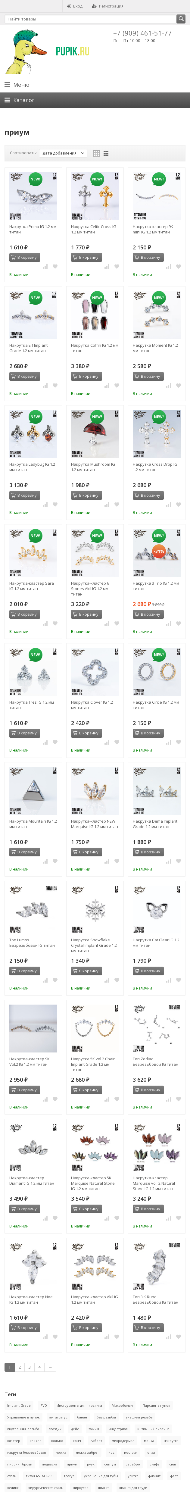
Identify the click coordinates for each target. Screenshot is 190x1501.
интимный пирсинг (153, 1429)
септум (110, 1464)
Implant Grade (19, 1405)
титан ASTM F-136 (40, 1476)
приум (72, 1464)
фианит (154, 1476)
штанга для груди (133, 1487)
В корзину (24, 257)
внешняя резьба (139, 1417)
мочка (149, 1440)
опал (151, 1452)
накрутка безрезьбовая (26, 1452)
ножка (61, 1452)
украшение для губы (101, 1476)
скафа (155, 1464)
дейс (75, 1429)
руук (91, 1464)
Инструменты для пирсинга (79, 1405)
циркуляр (81, 1487)
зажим (94, 1429)
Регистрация (107, 6)
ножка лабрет (87, 1452)
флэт (174, 1476)
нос (111, 1452)
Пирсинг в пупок (156, 1405)
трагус (69, 1476)
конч (77, 1440)
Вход (75, 6)
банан (82, 1417)
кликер (36, 1440)
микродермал (123, 1440)
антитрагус (58, 1417)
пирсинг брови (19, 1464)
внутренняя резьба (23, 1429)
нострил (131, 1452)
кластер (13, 1440)
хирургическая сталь (45, 1487)
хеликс (13, 1487)
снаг (172, 1464)
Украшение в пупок (23, 1417)
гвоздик (55, 1429)
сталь (11, 1476)
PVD (43, 1405)
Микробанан (122, 1405)
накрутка (171, 1440)
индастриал (118, 1429)
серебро (133, 1464)
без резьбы (106, 1417)
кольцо (57, 1440)
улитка (133, 1476)
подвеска (49, 1464)
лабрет (96, 1440)
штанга (104, 1487)
